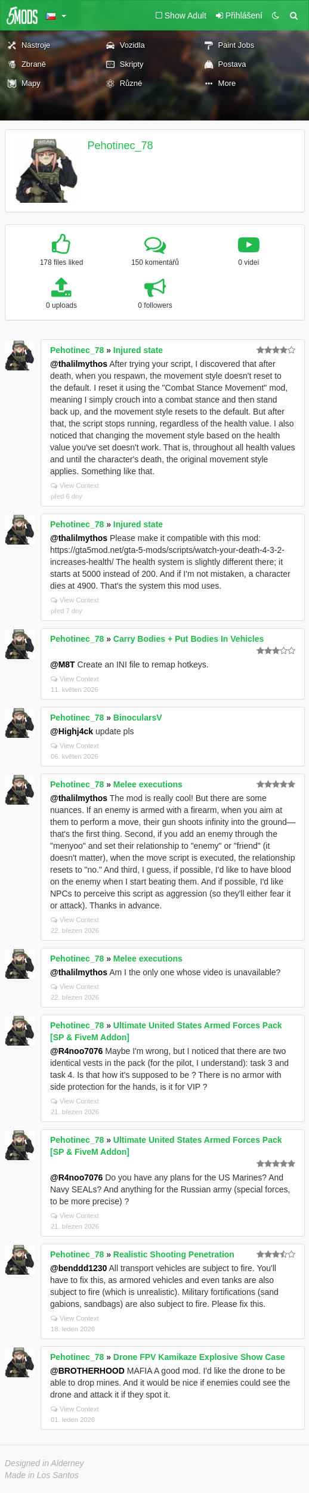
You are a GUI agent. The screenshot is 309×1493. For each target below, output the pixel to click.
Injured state (138, 350)
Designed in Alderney (44, 1463)
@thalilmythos (78, 364)
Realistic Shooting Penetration (173, 1254)
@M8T (62, 664)
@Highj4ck (71, 731)
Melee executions (148, 784)
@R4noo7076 (76, 1051)
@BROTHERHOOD (87, 1370)
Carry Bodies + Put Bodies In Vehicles (188, 639)
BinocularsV (137, 717)
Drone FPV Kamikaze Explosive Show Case (199, 1357)
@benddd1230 (78, 1268)
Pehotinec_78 (120, 146)
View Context (75, 485)
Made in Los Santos (42, 1475)
